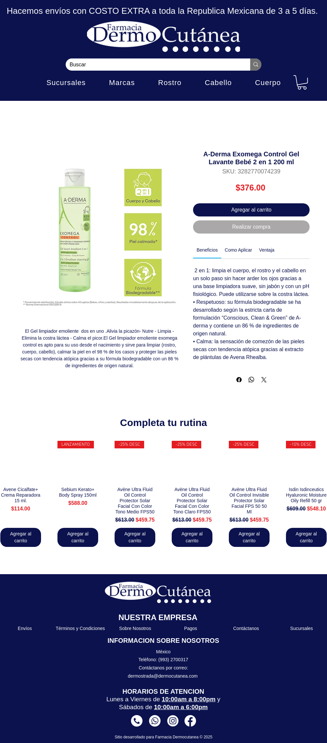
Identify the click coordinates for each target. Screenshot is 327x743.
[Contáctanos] (246, 629)
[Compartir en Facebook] (239, 380)
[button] (302, 82)
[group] (163, 493)
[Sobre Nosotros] (135, 629)
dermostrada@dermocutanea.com (163, 676)
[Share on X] (264, 380)
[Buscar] (153, 64)
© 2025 (206, 737)
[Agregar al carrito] (20, 537)
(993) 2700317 (173, 659)
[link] (207, 250)
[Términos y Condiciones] (80, 629)
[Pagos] (191, 629)
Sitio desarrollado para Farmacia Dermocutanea (157, 737)
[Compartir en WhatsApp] (251, 380)
